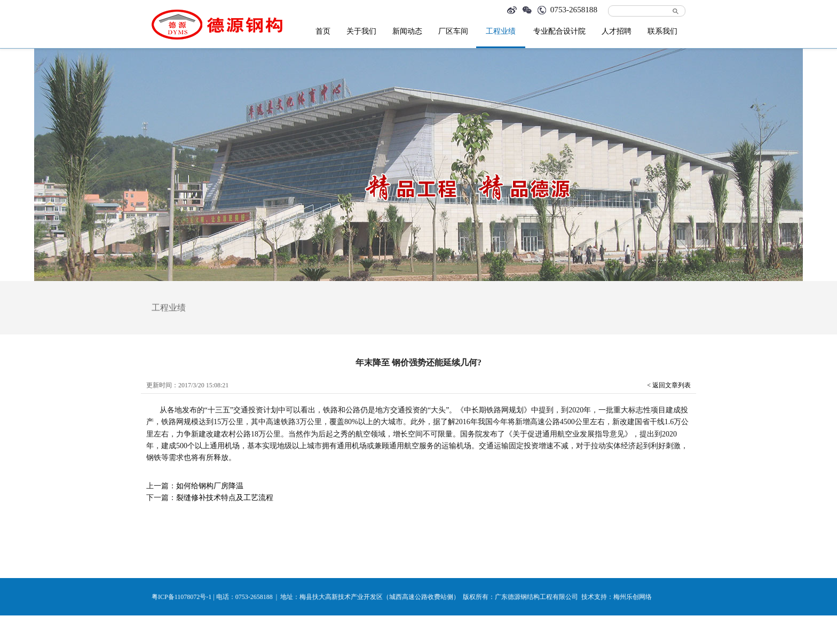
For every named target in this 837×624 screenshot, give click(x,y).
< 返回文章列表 (669, 385)
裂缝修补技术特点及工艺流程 (224, 498)
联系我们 (662, 31)
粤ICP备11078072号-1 (181, 597)
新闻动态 (407, 31)
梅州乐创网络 (632, 597)
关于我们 (361, 31)
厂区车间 (453, 31)
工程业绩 (501, 31)
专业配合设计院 (559, 31)
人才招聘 (616, 31)
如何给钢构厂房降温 (209, 486)
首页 (322, 31)
